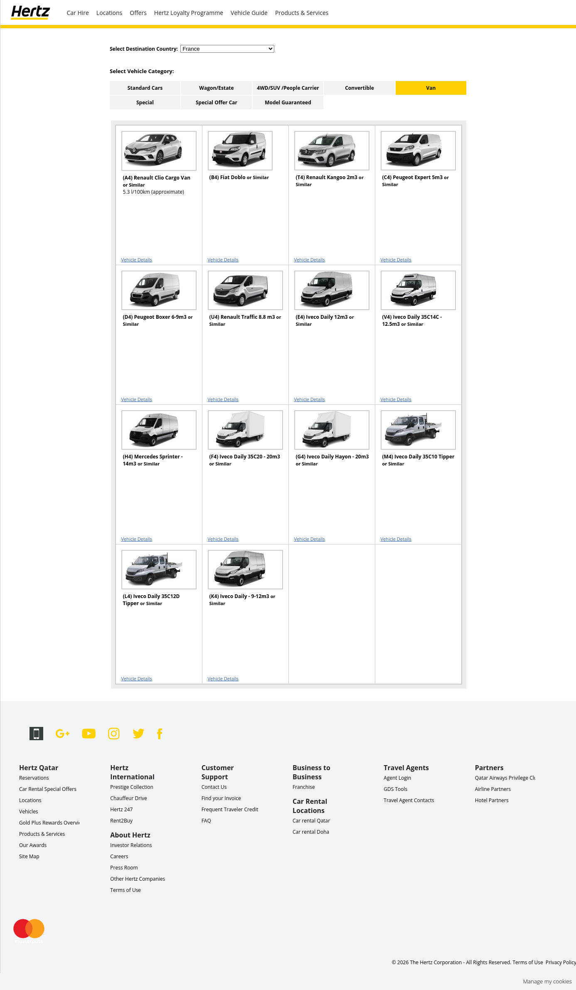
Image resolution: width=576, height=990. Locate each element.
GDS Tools (395, 789)
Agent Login (397, 777)
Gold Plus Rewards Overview (52, 822)
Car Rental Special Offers (47, 789)
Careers (119, 856)
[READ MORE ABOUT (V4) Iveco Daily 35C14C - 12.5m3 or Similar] (413, 306)
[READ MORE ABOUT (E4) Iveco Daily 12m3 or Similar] (326, 306)
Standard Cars (145, 87)
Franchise (304, 787)
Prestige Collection (131, 787)
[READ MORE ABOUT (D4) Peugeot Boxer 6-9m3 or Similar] (153, 306)
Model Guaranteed (288, 102)
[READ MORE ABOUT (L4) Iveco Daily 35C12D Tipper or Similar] (153, 585)
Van (431, 87)
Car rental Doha (311, 831)
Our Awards (33, 845)
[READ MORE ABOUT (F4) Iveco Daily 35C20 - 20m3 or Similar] (240, 446)
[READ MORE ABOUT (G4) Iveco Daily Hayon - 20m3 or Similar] (326, 446)
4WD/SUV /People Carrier (288, 87)
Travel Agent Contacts (409, 800)
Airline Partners (493, 789)
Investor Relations (131, 845)
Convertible (359, 87)
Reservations (34, 777)
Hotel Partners (492, 800)
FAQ (206, 820)
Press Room (124, 867)
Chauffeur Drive (128, 798)
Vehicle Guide (249, 13)
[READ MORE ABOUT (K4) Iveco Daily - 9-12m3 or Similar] (240, 585)
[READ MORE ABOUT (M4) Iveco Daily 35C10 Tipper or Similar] (413, 446)
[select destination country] (227, 49)
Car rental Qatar (311, 820)
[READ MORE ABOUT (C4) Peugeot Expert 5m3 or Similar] (413, 166)
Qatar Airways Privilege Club (507, 777)
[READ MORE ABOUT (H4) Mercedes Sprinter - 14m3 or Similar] (153, 446)
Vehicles (28, 811)
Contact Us (214, 787)
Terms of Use (125, 890)
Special (145, 102)
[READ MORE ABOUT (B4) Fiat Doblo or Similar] (240, 166)
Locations (109, 13)
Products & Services (302, 13)
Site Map (29, 856)
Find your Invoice (221, 798)
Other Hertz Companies (137, 878)
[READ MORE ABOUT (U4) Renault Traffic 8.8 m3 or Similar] (240, 306)
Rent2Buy (121, 820)
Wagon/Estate (216, 87)
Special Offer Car (216, 102)
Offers (138, 13)
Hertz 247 (121, 809)
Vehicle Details (136, 259)
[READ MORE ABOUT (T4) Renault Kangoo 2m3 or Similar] (326, 166)
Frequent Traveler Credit (230, 809)
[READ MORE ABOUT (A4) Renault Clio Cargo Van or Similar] (153, 167)
